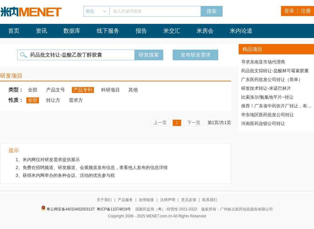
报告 (141, 31)
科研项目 (110, 89)
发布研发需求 (196, 54)
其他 (133, 89)
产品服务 (125, 200)
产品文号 (55, 89)
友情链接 (146, 200)
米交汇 (171, 31)
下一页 (193, 122)
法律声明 (167, 200)
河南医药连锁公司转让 (263, 123)
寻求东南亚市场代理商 (263, 61)
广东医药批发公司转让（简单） (272, 79)
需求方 (76, 100)
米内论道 (241, 31)
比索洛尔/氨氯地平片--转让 (267, 97)
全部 (32, 89)
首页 (13, 31)
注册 (306, 11)
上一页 (160, 122)
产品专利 (82, 89)
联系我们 (209, 200)
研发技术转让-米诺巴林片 (266, 88)
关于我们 (104, 200)
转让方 (53, 100)
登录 (289, 11)
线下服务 (108, 31)
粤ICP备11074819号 (114, 209)
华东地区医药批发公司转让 (267, 114)
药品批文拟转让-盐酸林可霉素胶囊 (275, 70)
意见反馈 (188, 200)
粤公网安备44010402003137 (70, 209)
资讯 (41, 31)
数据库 (71, 31)
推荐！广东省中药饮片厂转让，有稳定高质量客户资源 (276, 105)
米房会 (205, 31)
